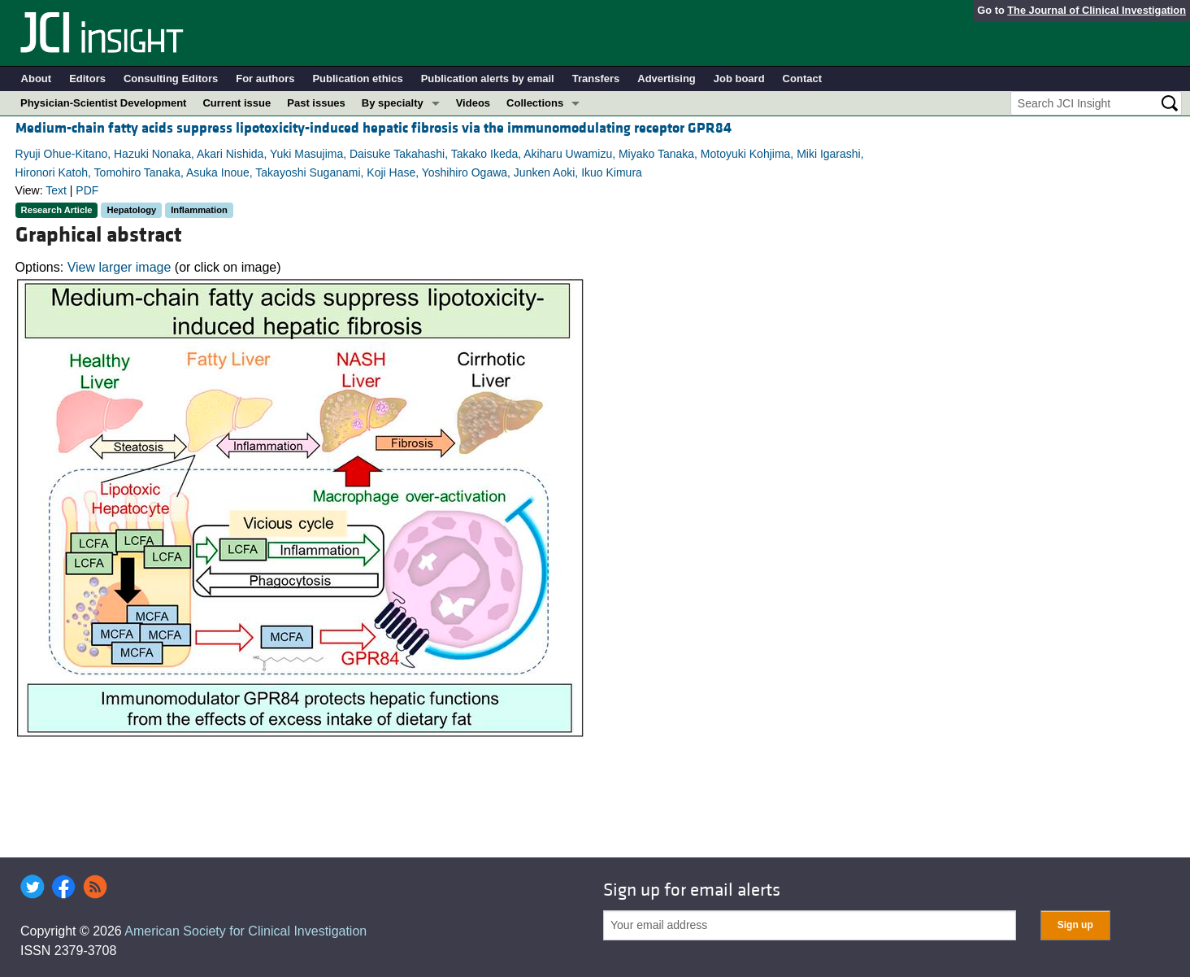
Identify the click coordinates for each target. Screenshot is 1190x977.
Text (56, 190)
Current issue (236, 103)
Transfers (596, 78)
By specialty (392, 103)
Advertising (666, 78)
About (36, 78)
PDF (87, 190)
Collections (534, 103)
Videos (473, 103)
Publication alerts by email (487, 78)
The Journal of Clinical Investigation (1096, 10)
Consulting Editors (171, 78)
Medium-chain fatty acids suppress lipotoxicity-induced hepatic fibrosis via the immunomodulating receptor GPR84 (373, 128)
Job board (739, 78)
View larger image (119, 267)
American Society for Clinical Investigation (245, 931)
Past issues (316, 103)
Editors (87, 78)
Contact (802, 78)
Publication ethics (357, 78)
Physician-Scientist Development (103, 103)
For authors (265, 78)
